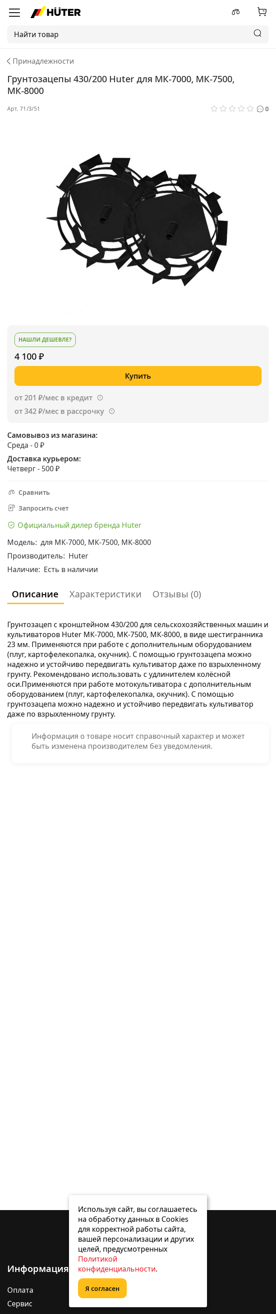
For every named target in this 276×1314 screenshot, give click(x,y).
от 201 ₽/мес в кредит (53, 397)
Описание (35, 594)
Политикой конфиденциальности (117, 1264)
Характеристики (105, 594)
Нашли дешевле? (45, 339)
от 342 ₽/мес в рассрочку (59, 411)
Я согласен (102, 1288)
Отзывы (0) (176, 594)
